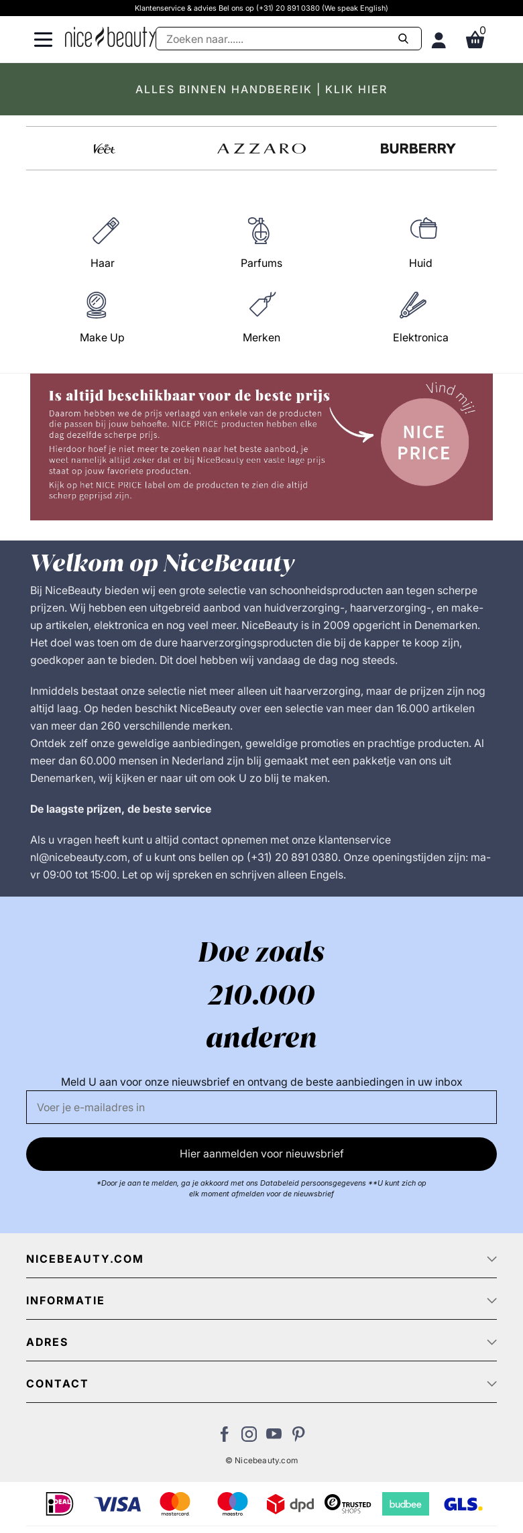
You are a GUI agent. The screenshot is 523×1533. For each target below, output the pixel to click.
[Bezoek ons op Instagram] (249, 1437)
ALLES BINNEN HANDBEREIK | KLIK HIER (261, 89)
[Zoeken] (289, 38)
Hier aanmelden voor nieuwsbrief (262, 1153)
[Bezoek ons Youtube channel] (274, 1437)
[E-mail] (261, 1107)
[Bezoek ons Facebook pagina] (224, 1437)
